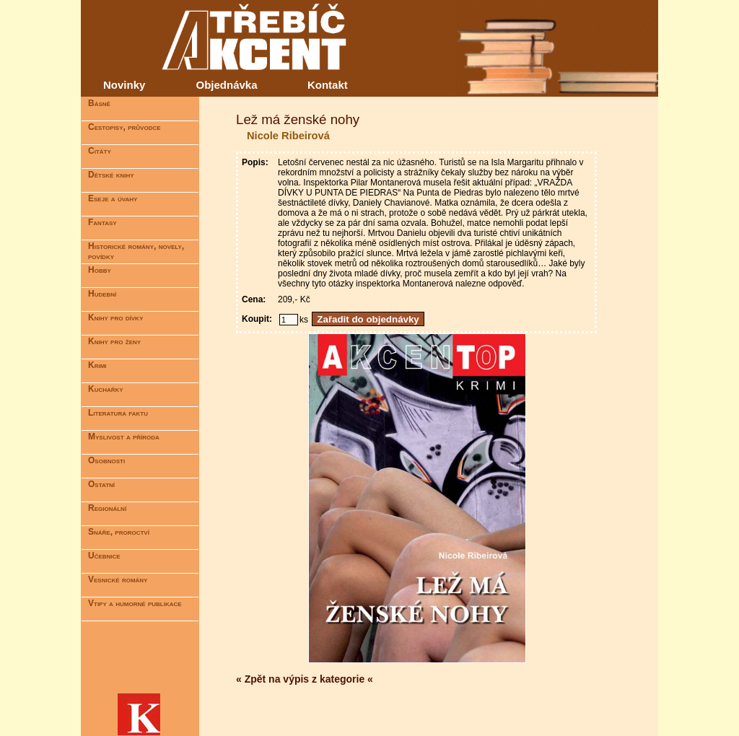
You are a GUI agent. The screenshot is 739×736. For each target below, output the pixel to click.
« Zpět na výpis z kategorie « (304, 679)
